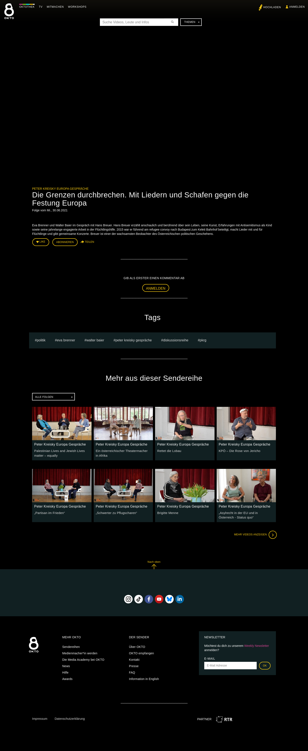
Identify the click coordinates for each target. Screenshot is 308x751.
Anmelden (156, 288)
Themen (192, 22)
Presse (134, 664)
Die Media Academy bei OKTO (83, 658)
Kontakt (134, 658)
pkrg (203, 339)
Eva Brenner (66, 339)
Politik (41, 339)
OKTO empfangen (141, 651)
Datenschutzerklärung (70, 717)
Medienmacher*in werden (79, 651)
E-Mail (209, 657)
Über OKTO (137, 645)
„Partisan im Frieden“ (48, 511)
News (66, 664)
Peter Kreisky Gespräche (134, 339)
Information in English (144, 677)
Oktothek (28, 6)
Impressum (39, 717)
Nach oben (154, 563)
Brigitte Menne (167, 511)
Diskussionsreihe (175, 339)
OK (265, 663)
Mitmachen (56, 6)
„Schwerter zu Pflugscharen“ (115, 511)
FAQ (132, 670)
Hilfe (65, 670)
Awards (67, 677)
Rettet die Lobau (168, 450)
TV (42, 6)
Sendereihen (71, 645)
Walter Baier (95, 339)
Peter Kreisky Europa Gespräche (60, 188)
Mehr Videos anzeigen (254, 533)
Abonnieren (65, 241)
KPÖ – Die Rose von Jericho (238, 450)
